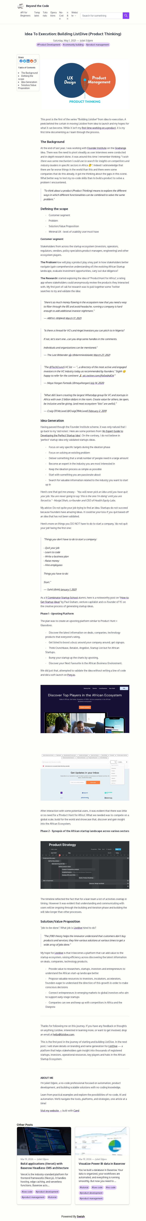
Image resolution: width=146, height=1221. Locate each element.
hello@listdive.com (63, 1034)
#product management (97, 44)
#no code (110, 1187)
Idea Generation (29, 82)
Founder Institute (97, 148)
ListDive (112, 1046)
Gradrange (120, 148)
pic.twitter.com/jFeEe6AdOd (98, 375)
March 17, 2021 (73, 318)
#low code (27, 1191)
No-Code (61, 15)
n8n (67, 15)
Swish (81, 1216)
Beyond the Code (33, 6)
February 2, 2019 (97, 411)
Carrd (76, 1110)
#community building (73, 44)
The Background (29, 73)
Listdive (78, 927)
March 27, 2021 (102, 354)
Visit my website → (51, 1110)
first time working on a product (99, 127)
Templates (37, 14)
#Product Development (48, 44)
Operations (53, 14)
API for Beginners (25, 14)
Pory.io (71, 674)
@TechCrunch (57, 367)
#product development (47, 1191)
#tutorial (52, 1197)
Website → (75, 14)
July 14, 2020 (97, 382)
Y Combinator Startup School (62, 597)
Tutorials (45, 14)
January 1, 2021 (68, 589)
